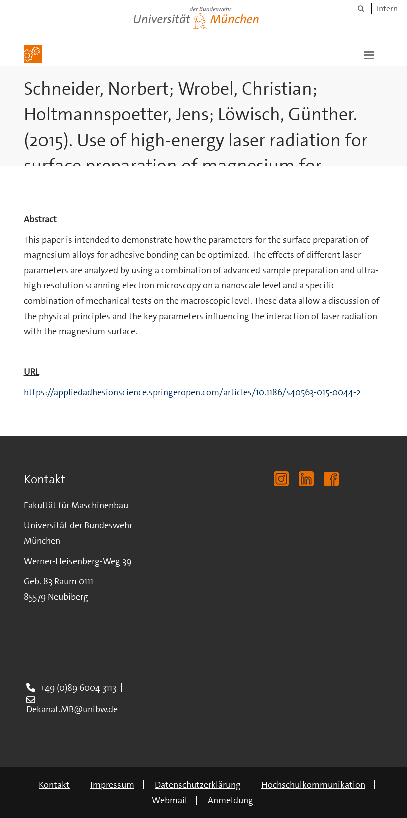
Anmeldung (230, 800)
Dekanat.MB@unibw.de (72, 709)
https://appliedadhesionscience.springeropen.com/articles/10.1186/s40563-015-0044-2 (192, 392)
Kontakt (54, 785)
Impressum (112, 785)
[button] (369, 54)
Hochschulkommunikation (313, 785)
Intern (387, 8)
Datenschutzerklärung (198, 785)
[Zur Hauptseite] (33, 54)
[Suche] (361, 8)
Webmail (169, 800)
